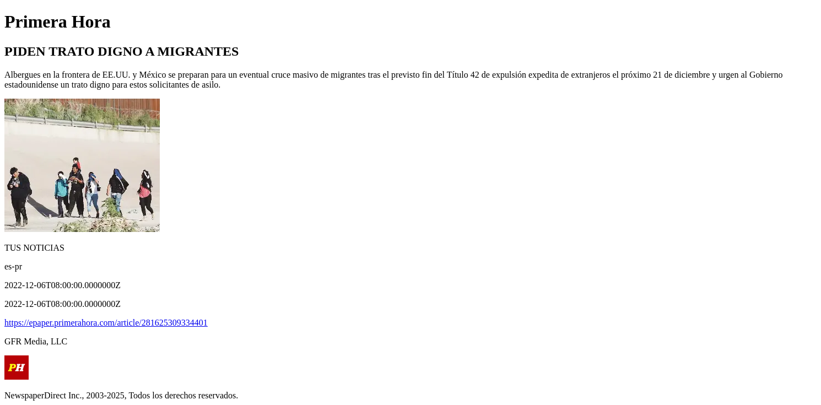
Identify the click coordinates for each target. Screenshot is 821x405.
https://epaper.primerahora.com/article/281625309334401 (106, 322)
